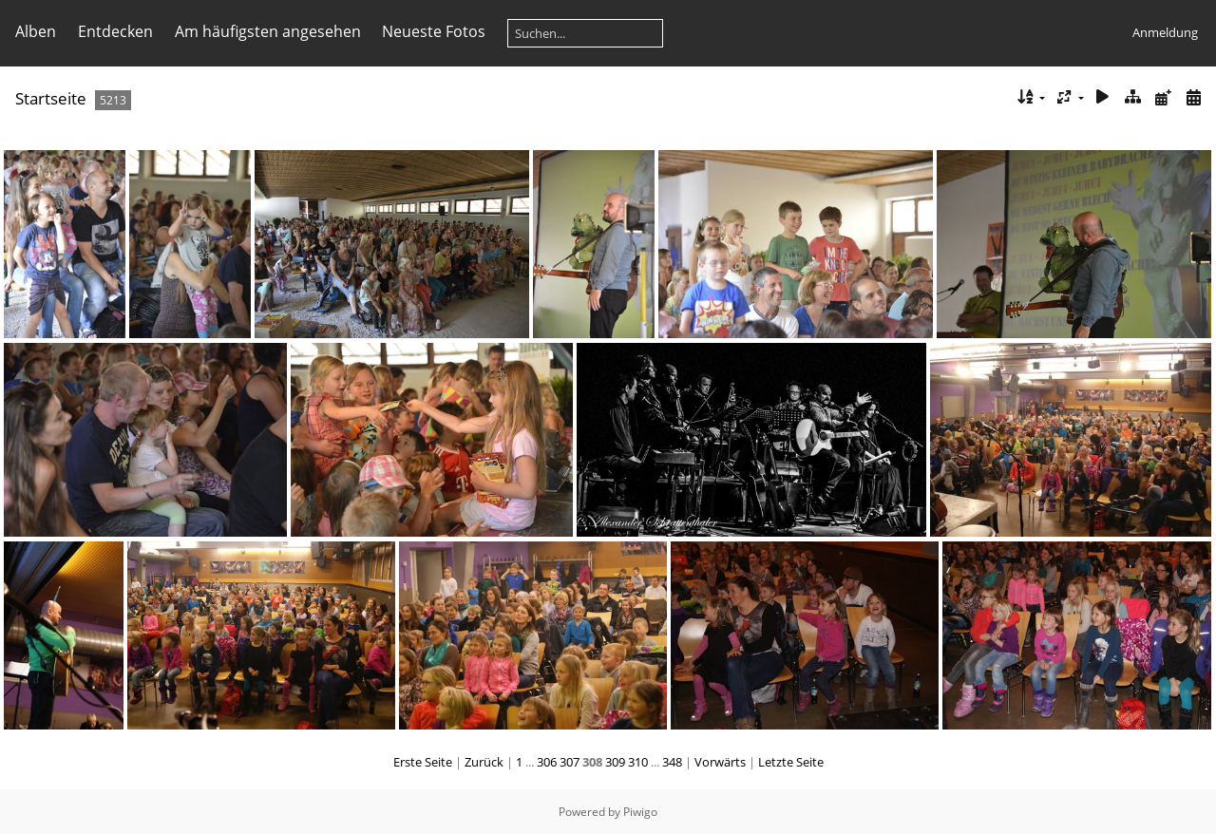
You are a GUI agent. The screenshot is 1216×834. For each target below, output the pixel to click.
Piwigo (640, 812)
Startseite (50, 98)
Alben (35, 31)
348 (672, 761)
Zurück (484, 761)
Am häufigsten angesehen (268, 31)
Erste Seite (422, 761)
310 (638, 761)
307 (570, 761)
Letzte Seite (791, 761)
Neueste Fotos (433, 31)
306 (547, 761)
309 (615, 761)
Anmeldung (1165, 32)
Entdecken (115, 31)
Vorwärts (720, 761)
